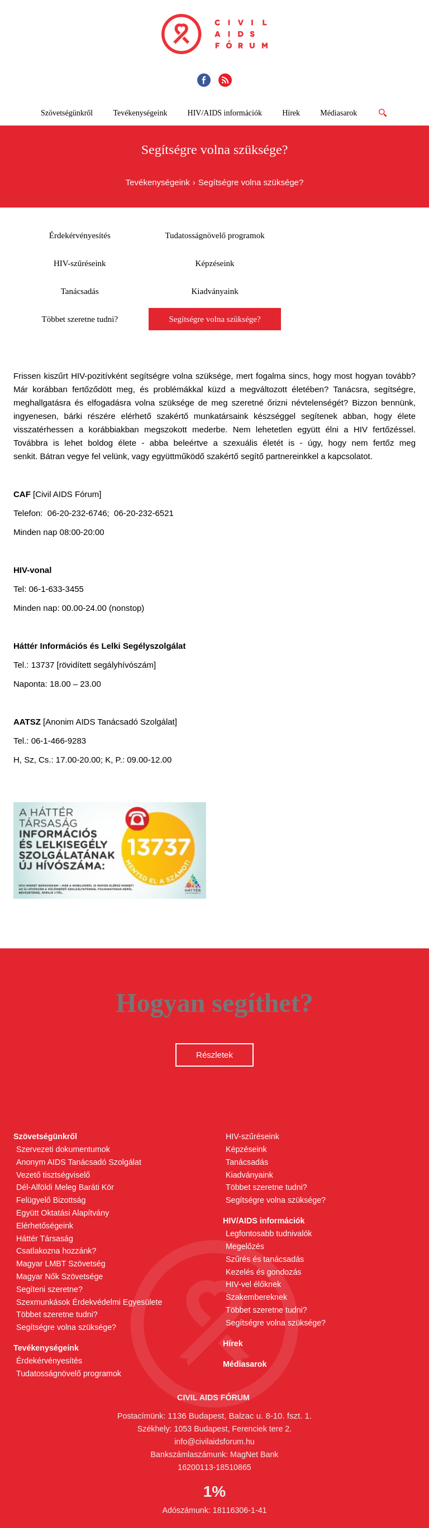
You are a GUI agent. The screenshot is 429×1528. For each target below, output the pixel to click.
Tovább (386, 116)
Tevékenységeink (158, 182)
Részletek (214, 1054)
